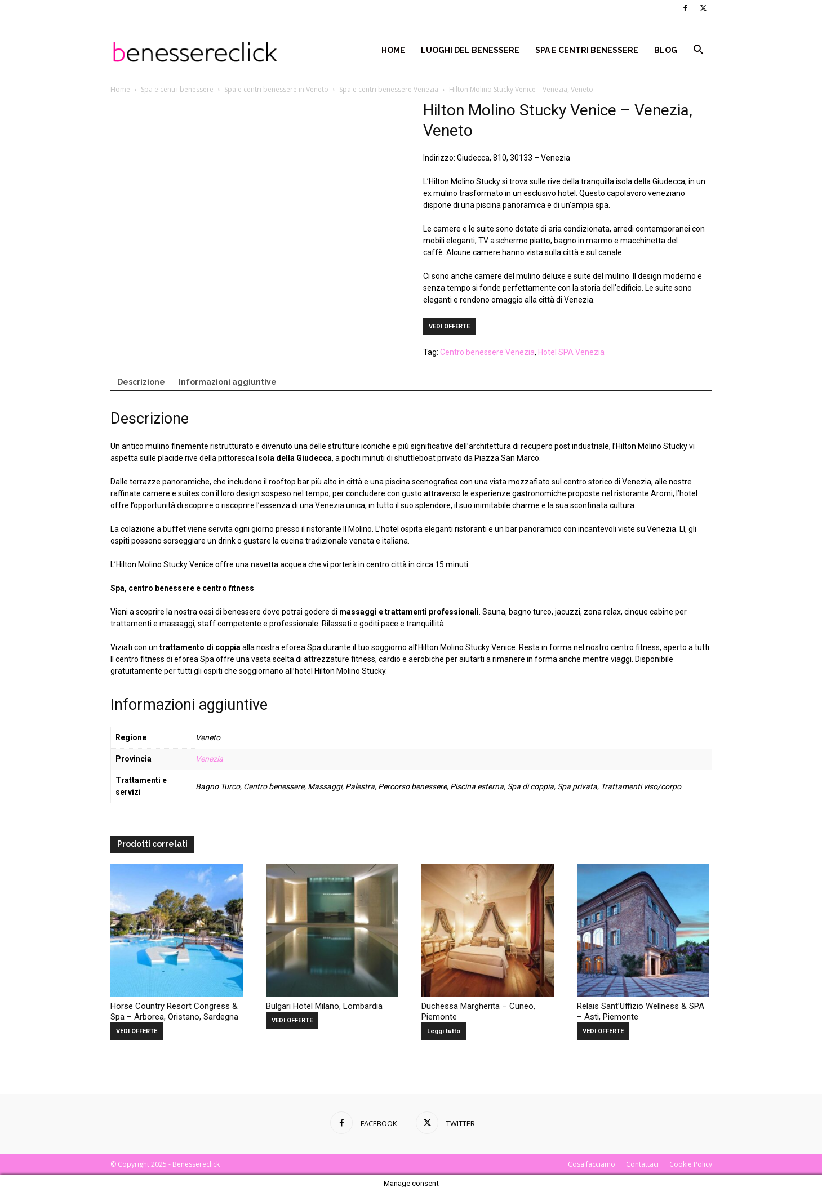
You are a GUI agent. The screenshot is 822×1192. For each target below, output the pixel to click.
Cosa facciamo (591, 1164)
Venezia (209, 758)
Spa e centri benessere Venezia (388, 89)
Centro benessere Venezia (487, 352)
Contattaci (642, 1164)
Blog (665, 50)
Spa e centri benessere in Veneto (276, 89)
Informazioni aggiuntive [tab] (228, 381)
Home (393, 50)
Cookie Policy (690, 1164)
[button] (698, 51)
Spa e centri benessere (586, 50)
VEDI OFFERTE (449, 326)
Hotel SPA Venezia (571, 352)
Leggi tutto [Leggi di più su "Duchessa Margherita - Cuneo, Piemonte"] (443, 1031)
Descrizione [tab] (141, 381)
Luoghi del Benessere (470, 50)
